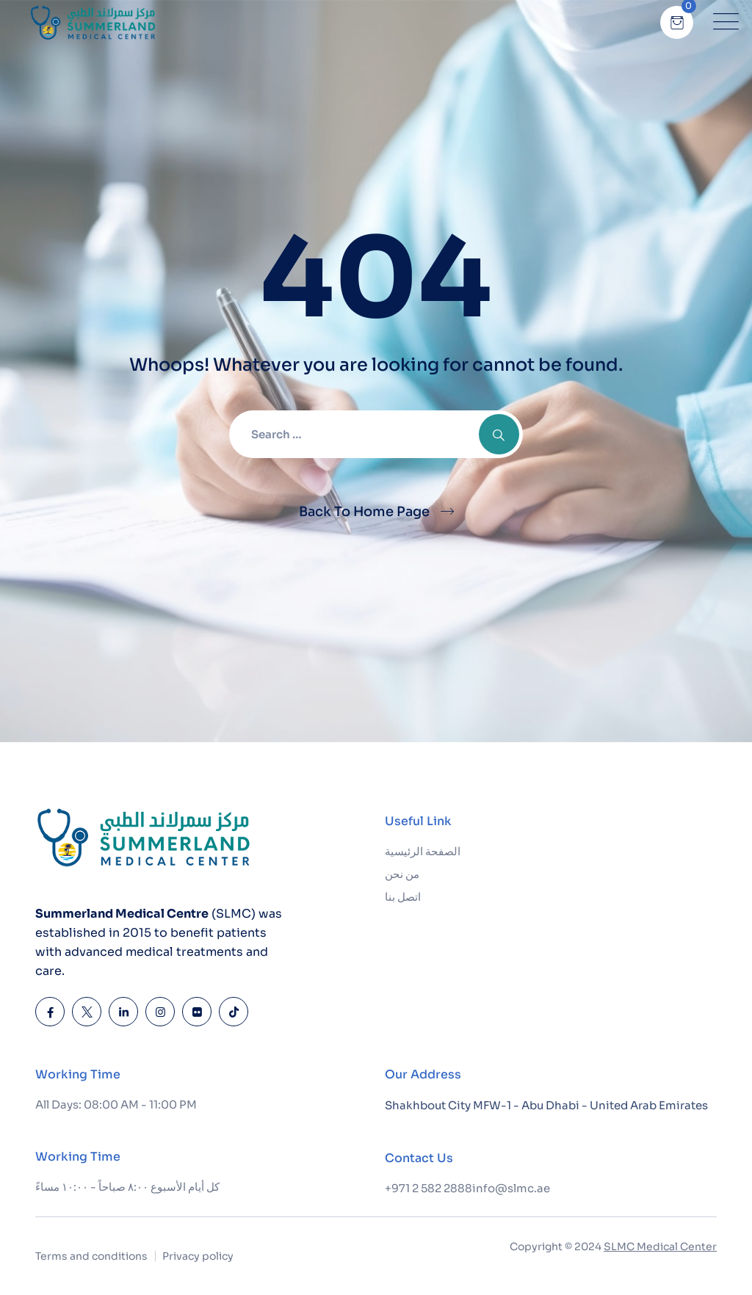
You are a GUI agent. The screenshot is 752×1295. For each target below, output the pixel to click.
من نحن (402, 874)
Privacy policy (198, 1256)
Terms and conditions (91, 1256)
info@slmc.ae (511, 1188)
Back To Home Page (364, 512)
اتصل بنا (403, 897)
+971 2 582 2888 (428, 1188)
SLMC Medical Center (660, 1246)
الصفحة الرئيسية (422, 851)
